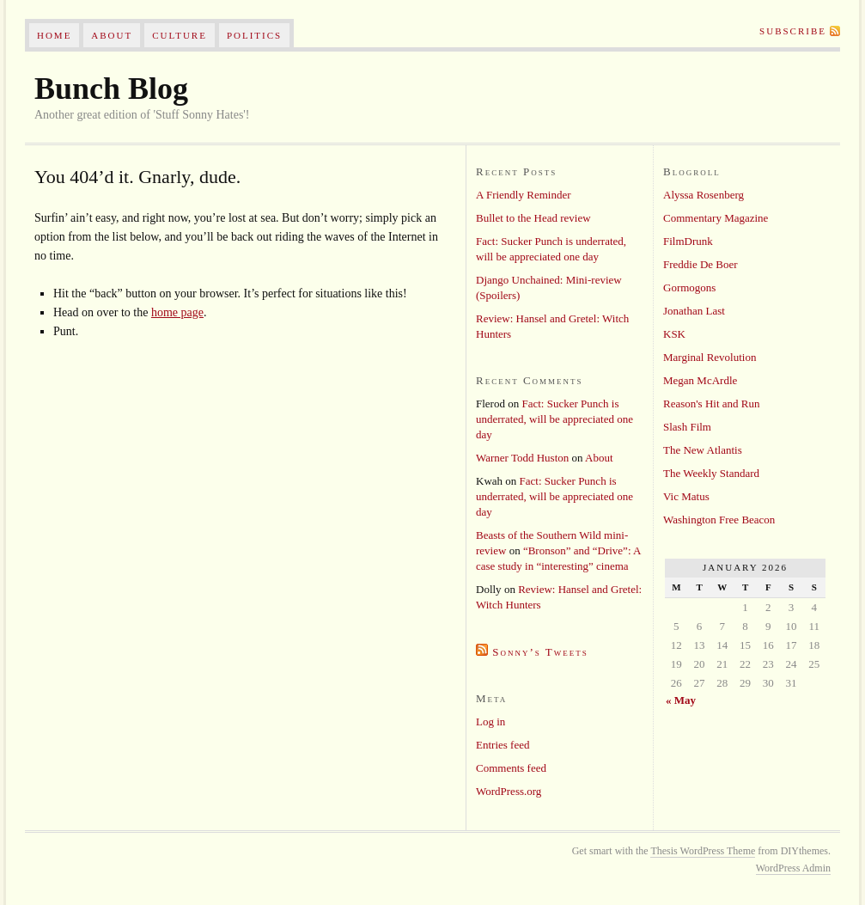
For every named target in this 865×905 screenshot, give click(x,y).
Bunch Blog (111, 88)
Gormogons (689, 287)
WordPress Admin (793, 868)
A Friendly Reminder (523, 194)
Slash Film (687, 426)
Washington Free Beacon (719, 519)
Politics (254, 35)
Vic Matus (686, 496)
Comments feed (511, 767)
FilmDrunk (688, 241)
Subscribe (792, 31)
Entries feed (502, 744)
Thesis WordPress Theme (702, 851)
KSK (674, 333)
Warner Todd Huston (522, 457)
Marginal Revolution (709, 357)
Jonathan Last (694, 310)
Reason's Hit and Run (711, 403)
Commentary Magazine (715, 217)
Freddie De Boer (700, 264)
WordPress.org (508, 791)
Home (54, 35)
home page (177, 312)
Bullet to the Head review (533, 217)
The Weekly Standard (711, 473)
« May (681, 700)
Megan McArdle (700, 380)
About (111, 35)
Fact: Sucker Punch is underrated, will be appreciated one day (554, 419)
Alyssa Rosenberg (703, 194)
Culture (179, 35)
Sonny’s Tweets (540, 651)
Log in (490, 721)
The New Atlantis (702, 449)
